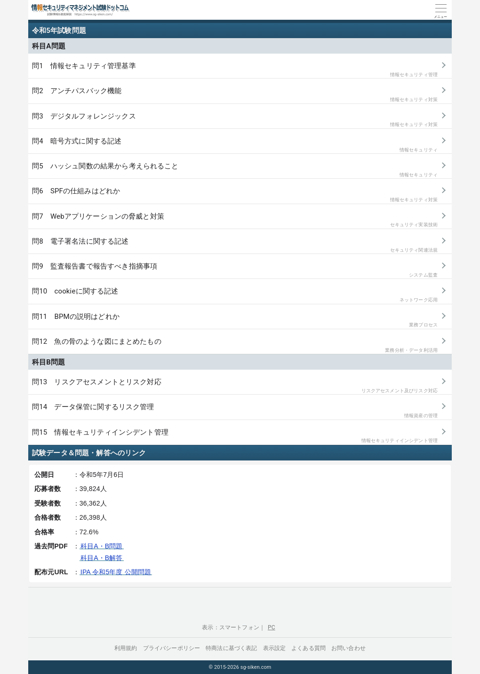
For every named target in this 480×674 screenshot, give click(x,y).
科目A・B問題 (101, 546)
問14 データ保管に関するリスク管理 (235, 411)
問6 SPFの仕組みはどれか (235, 195)
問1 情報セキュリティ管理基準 (235, 70)
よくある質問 (308, 648)
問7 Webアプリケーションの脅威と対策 (235, 220)
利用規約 (125, 648)
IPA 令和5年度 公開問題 (115, 572)
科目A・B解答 (101, 558)
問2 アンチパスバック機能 (235, 95)
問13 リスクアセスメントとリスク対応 (235, 386)
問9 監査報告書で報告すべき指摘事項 (235, 270)
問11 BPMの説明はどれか (235, 320)
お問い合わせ (348, 648)
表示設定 (274, 648)
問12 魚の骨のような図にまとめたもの (235, 345)
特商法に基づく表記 (231, 648)
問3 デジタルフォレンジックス (235, 120)
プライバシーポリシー (171, 648)
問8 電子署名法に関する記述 (235, 245)
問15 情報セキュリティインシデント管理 (235, 436)
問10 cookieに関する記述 (235, 295)
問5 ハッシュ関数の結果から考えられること (235, 170)
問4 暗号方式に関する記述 (235, 145)
